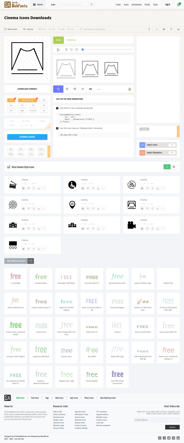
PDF (11, 105)
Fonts (118, 5)
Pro (90, 89)
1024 (31, 154)
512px (21, 154)
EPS (22, 105)
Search (91, 4)
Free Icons (35, 398)
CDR (33, 105)
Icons (126, 5)
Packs (147, 5)
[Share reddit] (156, 29)
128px (41, 149)
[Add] (23, 188)
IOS (44, 111)
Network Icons (80, 420)
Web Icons (59, 398)
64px (31, 149)
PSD (43, 105)
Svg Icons (17, 4)
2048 (41, 154)
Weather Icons (101, 417)
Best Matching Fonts (108, 398)
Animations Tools (81, 415)
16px (11, 149)
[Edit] (28, 188)
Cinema (144, 129)
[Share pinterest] (171, 29)
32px (21, 149)
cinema (30, 29)
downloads (27, 137)
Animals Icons (58, 417)
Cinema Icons (101, 420)
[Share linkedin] (177, 29)
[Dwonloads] (39, 188)
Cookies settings (81, 428)
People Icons (58, 420)
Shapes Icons (80, 423)
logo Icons (74, 398)
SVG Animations (27, 100)
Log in (167, 5)
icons (53, 4)
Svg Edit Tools (80, 412)
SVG (11, 100)
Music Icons (89, 398)
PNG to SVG (57, 412)
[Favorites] (34, 188)
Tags (47, 398)
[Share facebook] (150, 29)
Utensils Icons (58, 423)
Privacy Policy (58, 428)
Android (33, 111)
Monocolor (12, 29)
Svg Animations (102, 415)
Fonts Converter (59, 415)
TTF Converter (101, 412)
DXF (11, 111)
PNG (44, 100)
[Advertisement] (158, 80)
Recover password (103, 425)
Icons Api (99, 423)
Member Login (58, 425)
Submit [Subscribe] (172, 427)
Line (22, 111)
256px (10, 154)
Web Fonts (20, 398)
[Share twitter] (163, 29)
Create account (80, 425)
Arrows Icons (80, 417)
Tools (155, 5)
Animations (137, 5)
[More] (44, 188)
